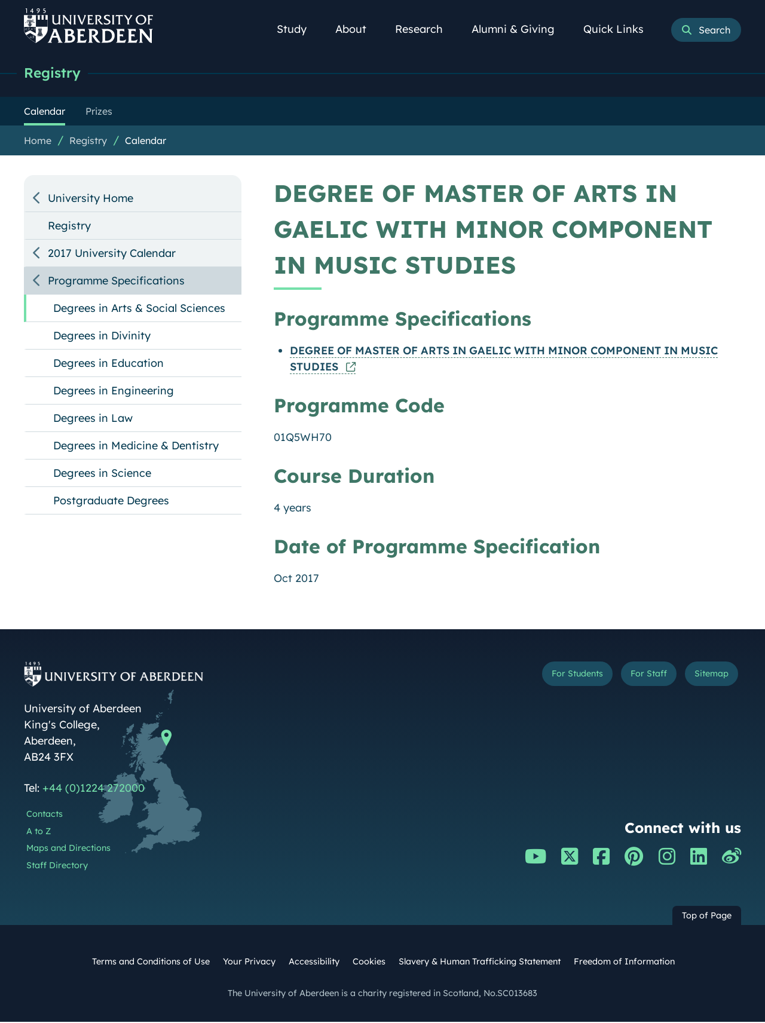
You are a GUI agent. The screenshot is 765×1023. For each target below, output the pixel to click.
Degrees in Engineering (113, 392)
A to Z (38, 832)
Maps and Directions (68, 849)
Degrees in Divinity (102, 337)
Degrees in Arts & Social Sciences (139, 309)
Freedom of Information (624, 962)
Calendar (145, 142)
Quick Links (620, 29)
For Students (540, 677)
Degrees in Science (102, 474)
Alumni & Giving (520, 29)
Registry (55, 73)
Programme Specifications (116, 282)
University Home (90, 199)
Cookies (369, 962)
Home (37, 142)
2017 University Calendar (112, 254)
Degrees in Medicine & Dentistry (136, 447)
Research (425, 29)
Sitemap (705, 677)
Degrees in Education (108, 364)
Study (298, 29)
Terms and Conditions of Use (151, 962)
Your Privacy (249, 962)
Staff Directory (57, 866)
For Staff (628, 677)
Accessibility (314, 962)
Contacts (44, 815)
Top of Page (707, 916)
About (357, 29)
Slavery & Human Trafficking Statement (480, 962)
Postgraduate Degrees (111, 502)
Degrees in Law (93, 419)
